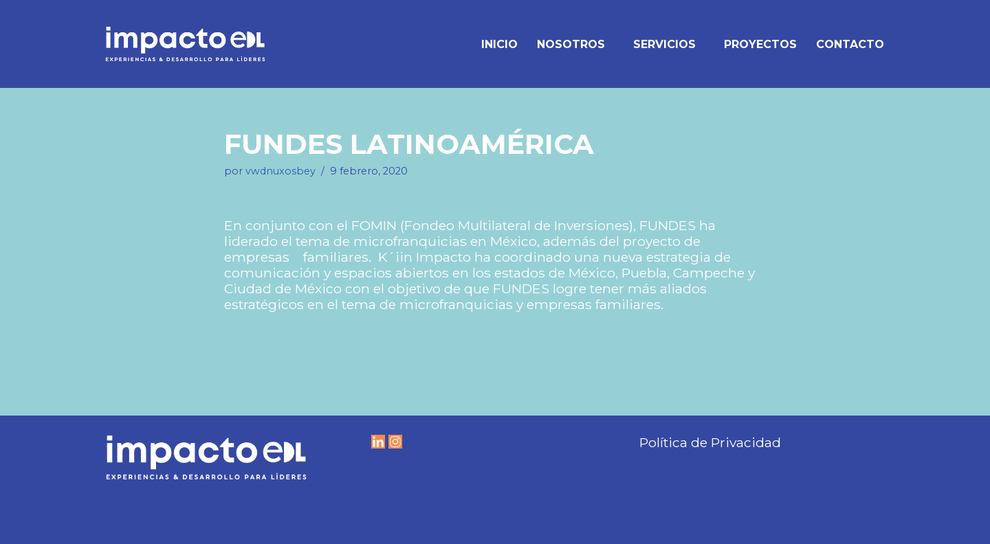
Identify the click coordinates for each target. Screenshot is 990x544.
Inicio (499, 44)
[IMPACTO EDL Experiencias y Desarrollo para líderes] (185, 44)
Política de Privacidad (710, 442)
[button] (611, 44)
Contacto (850, 44)
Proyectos (760, 44)
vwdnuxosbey (280, 171)
